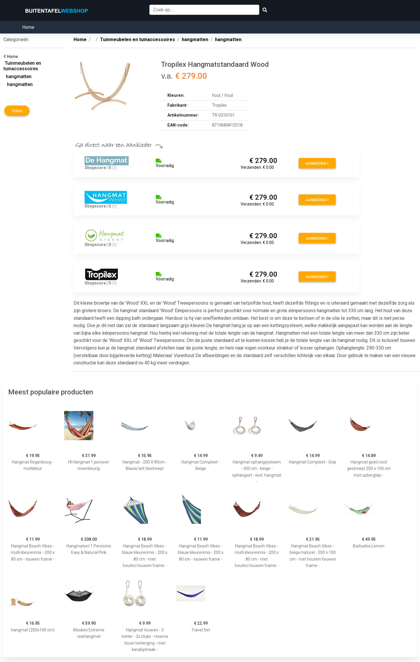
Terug (16, 111)
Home (28, 27)
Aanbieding (317, 163)
